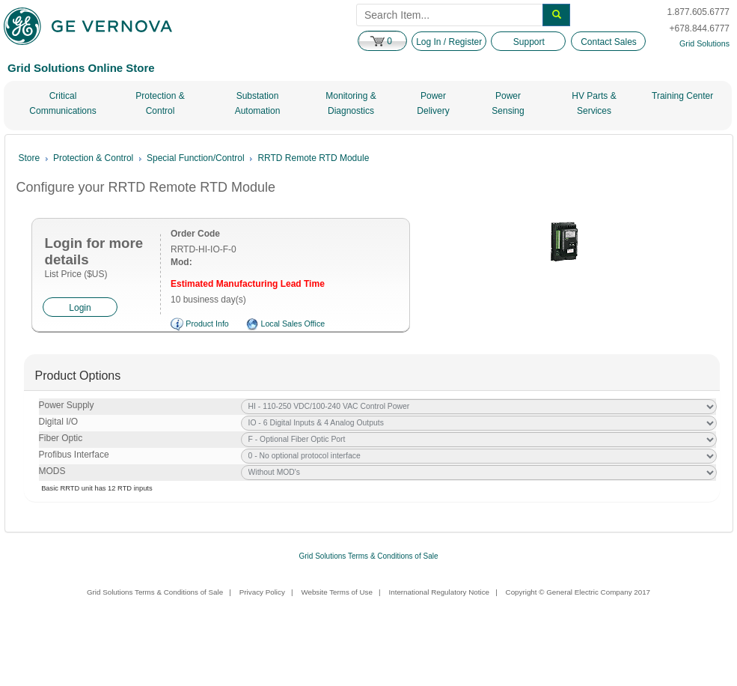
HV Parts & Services (594, 103)
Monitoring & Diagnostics (350, 103)
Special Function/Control (196, 158)
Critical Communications (62, 103)
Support (529, 42)
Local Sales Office (292, 323)
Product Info (207, 323)
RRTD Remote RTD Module (313, 158)
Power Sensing (508, 103)
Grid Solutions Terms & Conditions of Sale (368, 556)
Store (29, 158)
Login (80, 308)
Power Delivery (433, 103)
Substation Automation (258, 103)
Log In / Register (449, 42)
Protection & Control (159, 103)
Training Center (682, 96)
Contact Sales (609, 42)
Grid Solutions (704, 43)
